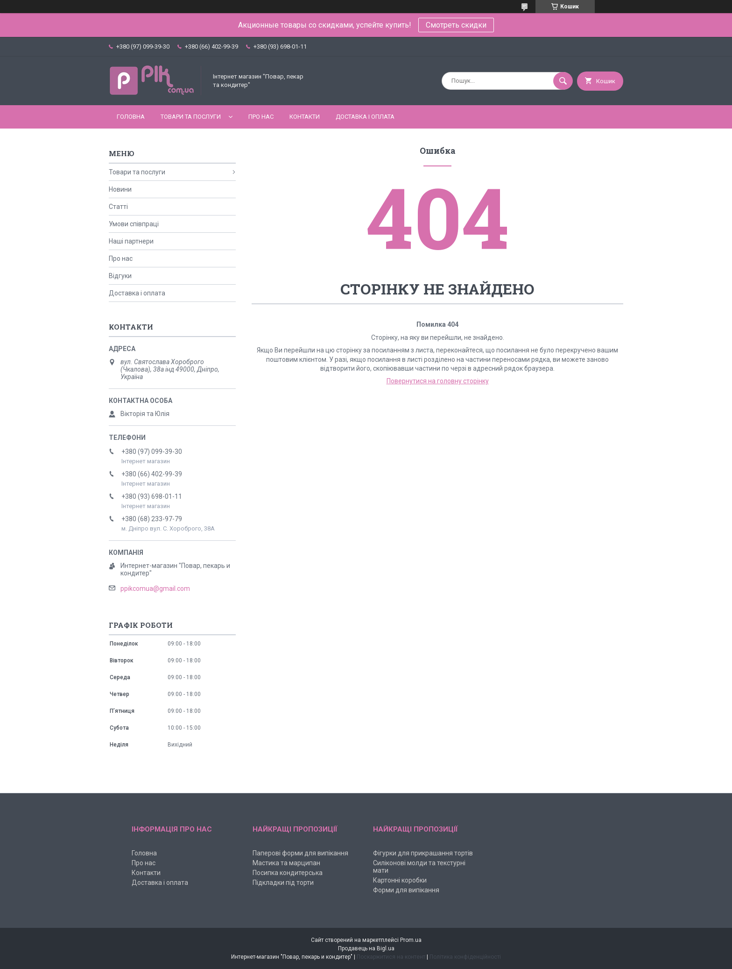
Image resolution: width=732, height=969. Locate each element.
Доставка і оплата (365, 116)
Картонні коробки (400, 880)
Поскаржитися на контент (391, 957)
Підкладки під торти (283, 882)
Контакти (304, 116)
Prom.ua (411, 940)
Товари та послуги (191, 116)
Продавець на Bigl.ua (366, 948)
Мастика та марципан (286, 863)
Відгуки (120, 276)
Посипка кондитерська (288, 872)
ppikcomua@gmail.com (155, 588)
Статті (118, 206)
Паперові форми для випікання (300, 853)
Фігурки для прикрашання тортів (423, 853)
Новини (120, 189)
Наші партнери (131, 241)
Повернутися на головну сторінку (438, 381)
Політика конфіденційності (465, 957)
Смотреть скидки (456, 25)
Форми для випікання (406, 890)
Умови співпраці (134, 224)
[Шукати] (563, 81)
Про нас (261, 116)
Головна (131, 116)
